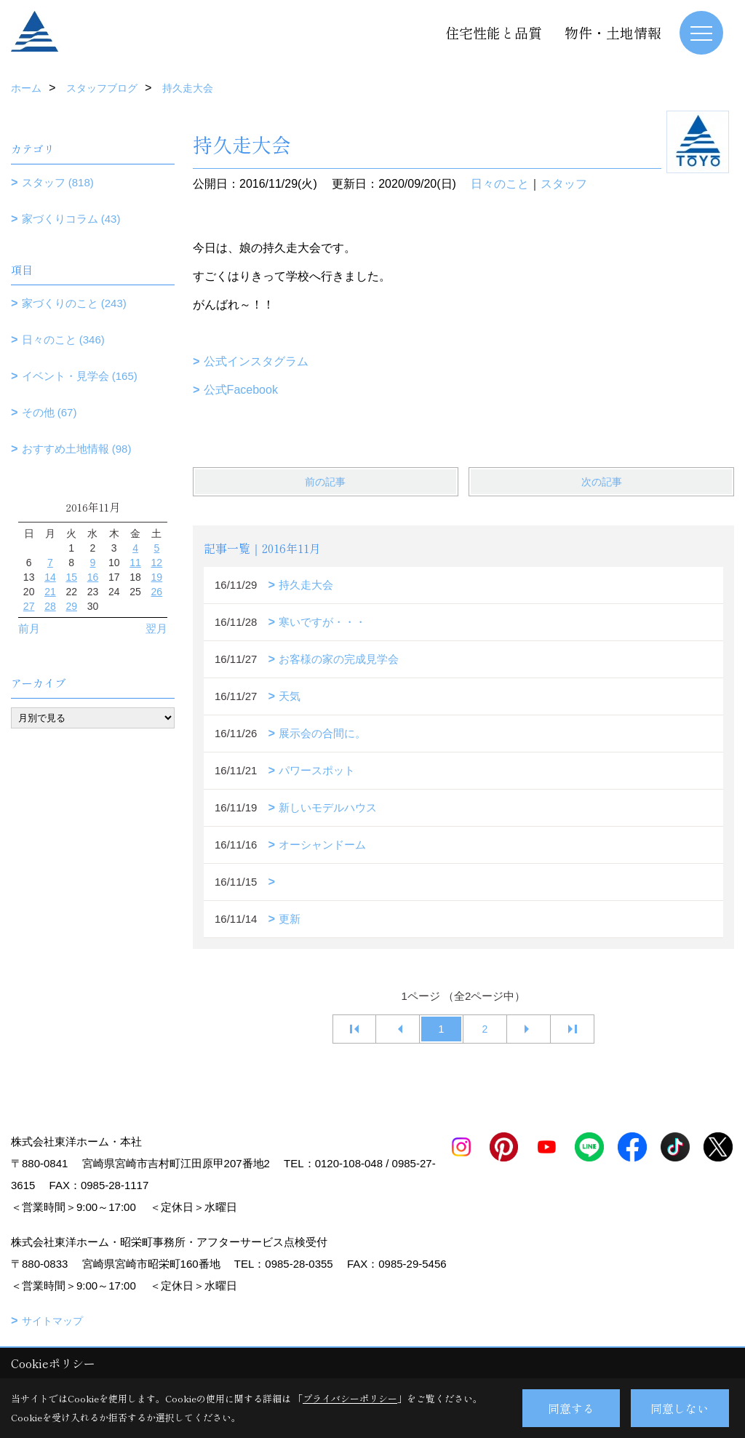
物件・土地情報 (613, 32)
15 (71, 577)
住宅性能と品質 (493, 32)
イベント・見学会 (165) (80, 376)
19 (157, 577)
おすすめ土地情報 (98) (77, 448)
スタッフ (564, 184)
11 (135, 562)
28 (50, 606)
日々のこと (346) (63, 339)
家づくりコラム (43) (71, 218)
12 (157, 562)
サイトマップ (52, 1321)
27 (29, 606)
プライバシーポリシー (350, 1398)
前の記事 (325, 482)
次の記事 (601, 482)
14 (50, 577)
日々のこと (500, 184)
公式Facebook (241, 390)
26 (157, 591)
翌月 (156, 628)
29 (71, 606)
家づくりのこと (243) (74, 303)
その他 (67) (49, 412)
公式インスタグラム (256, 361)
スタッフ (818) (58, 182)
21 (50, 591)
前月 (29, 628)
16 (93, 577)
